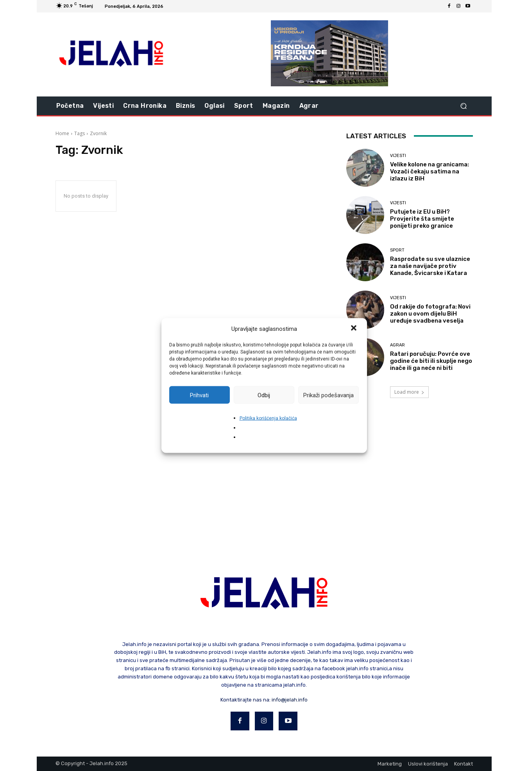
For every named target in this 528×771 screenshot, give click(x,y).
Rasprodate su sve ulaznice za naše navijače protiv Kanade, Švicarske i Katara (430, 266)
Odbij (264, 394)
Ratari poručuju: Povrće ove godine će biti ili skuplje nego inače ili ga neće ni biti (431, 360)
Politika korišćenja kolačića (268, 418)
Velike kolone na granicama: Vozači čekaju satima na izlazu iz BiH (429, 171)
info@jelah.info (290, 700)
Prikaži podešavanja (328, 394)
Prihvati (199, 394)
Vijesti (398, 155)
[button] (354, 329)
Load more (409, 392)
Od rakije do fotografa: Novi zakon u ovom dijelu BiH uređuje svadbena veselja (430, 313)
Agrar (397, 345)
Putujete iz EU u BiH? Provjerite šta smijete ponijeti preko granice (422, 218)
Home (62, 133)
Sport (397, 250)
